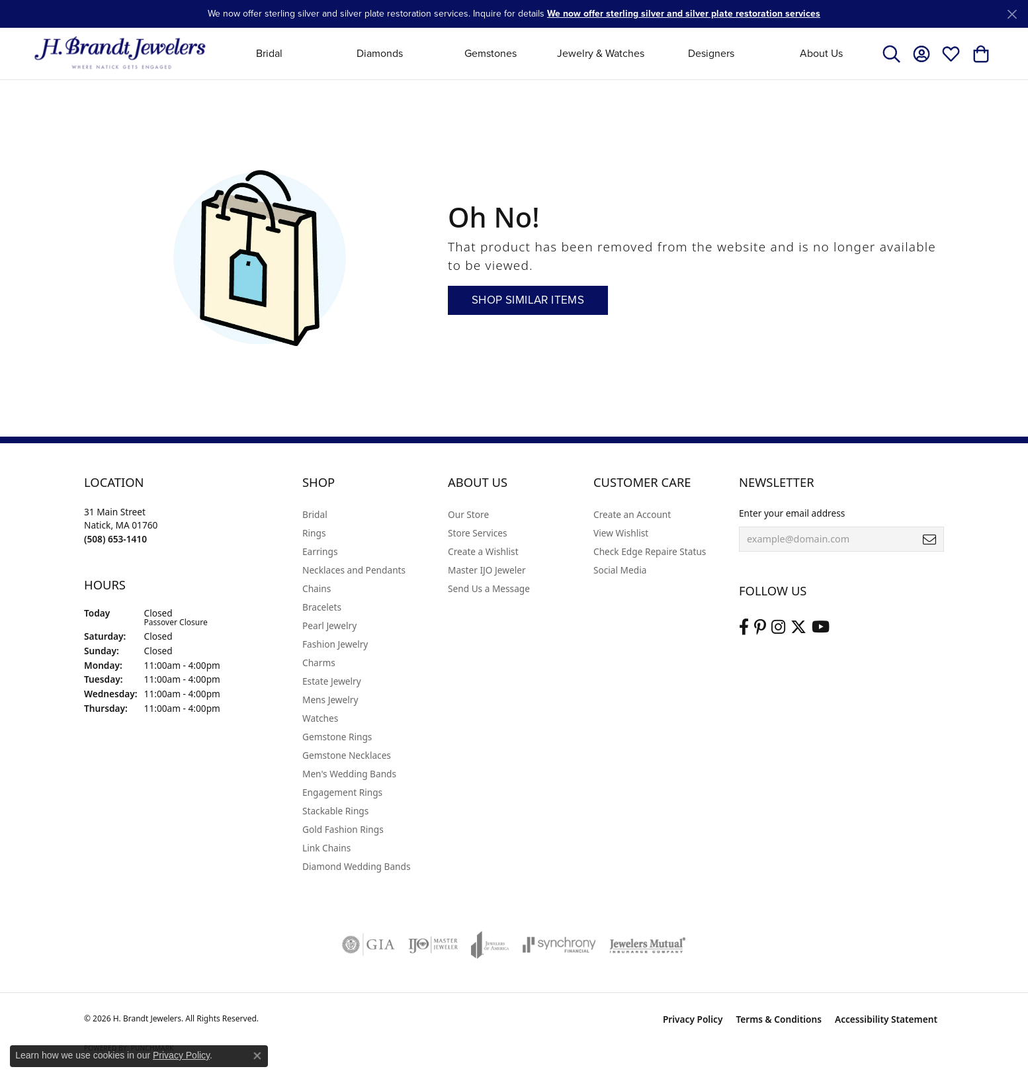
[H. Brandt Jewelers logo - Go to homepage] (120, 53)
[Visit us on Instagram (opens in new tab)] (778, 627)
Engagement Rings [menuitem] (342, 792)
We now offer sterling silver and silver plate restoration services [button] (683, 14)
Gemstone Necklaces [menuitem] (346, 755)
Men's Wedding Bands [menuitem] (349, 773)
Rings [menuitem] (313, 533)
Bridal (269, 53)
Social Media (619, 570)
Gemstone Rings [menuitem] (337, 736)
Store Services (477, 533)
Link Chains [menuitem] (326, 847)
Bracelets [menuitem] (321, 607)
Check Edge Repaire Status (649, 551)
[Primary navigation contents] (545, 53)
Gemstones (490, 53)
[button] (891, 53)
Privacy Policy (693, 1019)
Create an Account (632, 514)
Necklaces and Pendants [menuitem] (354, 570)
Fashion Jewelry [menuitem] (335, 644)
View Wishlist (620, 533)
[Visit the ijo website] (433, 944)
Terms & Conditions (779, 1019)
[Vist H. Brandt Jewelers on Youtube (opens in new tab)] (821, 627)
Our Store (468, 514)
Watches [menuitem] (320, 718)
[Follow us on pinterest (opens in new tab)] (760, 627)
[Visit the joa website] (490, 944)
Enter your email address (792, 513)
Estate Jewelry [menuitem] (331, 681)
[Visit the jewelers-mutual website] (647, 944)
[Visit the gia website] (368, 944)
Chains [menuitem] (316, 588)
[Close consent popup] (257, 1056)
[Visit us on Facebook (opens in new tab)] (744, 627)
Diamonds (380, 53)
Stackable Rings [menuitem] (335, 810)
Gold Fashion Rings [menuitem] (343, 829)
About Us (821, 53)
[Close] (1012, 14)
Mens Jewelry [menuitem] (330, 699)
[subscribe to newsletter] (929, 539)
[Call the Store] (115, 539)
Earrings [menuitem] (320, 551)
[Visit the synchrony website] (559, 944)
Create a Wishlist (483, 551)
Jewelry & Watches (600, 53)
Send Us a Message (489, 588)
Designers (711, 53)
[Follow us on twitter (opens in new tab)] (798, 627)
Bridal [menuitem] (314, 514)
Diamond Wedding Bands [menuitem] (356, 866)
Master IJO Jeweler (487, 570)
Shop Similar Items (528, 300)
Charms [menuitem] (318, 662)
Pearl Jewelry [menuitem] (329, 625)
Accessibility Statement (886, 1019)
